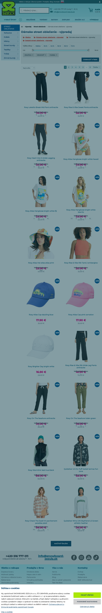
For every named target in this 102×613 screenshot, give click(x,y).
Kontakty (83, 568)
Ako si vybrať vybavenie (61, 580)
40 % (51, 46)
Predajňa (81, 575)
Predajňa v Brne (35, 568)
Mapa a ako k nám (34, 575)
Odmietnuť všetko (87, 607)
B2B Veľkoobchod (85, 580)
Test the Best (57, 583)
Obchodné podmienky (10, 583)
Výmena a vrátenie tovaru (11, 577)
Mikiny (11, 41)
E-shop (80, 572)
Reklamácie (5, 580)
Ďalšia (96, 67)
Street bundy (11, 45)
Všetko (28, 37)
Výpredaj (28, 26)
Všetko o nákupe (10, 568)
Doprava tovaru (7, 572)
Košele (11, 37)
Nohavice (11, 33)
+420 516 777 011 (17, 556)
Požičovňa (56, 575)
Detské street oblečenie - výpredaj (38, 40)
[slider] (33, 50)
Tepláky (11, 50)
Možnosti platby (7, 575)
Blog (54, 577)
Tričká (11, 54)
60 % (65, 46)
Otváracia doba (33, 572)
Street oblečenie (40, 26)
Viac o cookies (6, 612)
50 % (58, 46)
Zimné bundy (11, 58)
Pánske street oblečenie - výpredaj (49, 37)
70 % (72, 46)
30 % (44, 46)
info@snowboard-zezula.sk (62, 12)
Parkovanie (31, 577)
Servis (54, 572)
